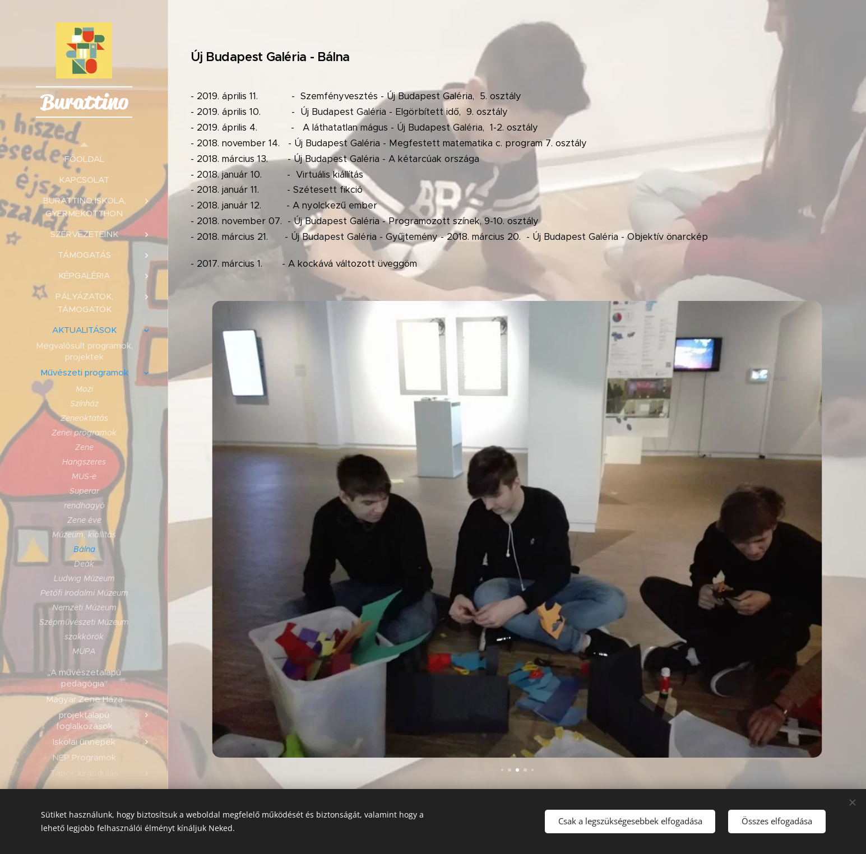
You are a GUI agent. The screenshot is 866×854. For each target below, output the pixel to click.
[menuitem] (84, 158)
